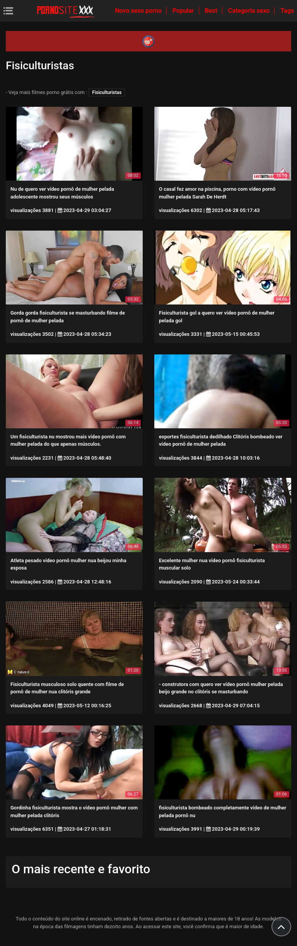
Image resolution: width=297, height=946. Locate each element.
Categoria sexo (249, 10)
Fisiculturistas (106, 92)
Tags (287, 10)
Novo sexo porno (139, 10)
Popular (184, 10)
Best (212, 10)
